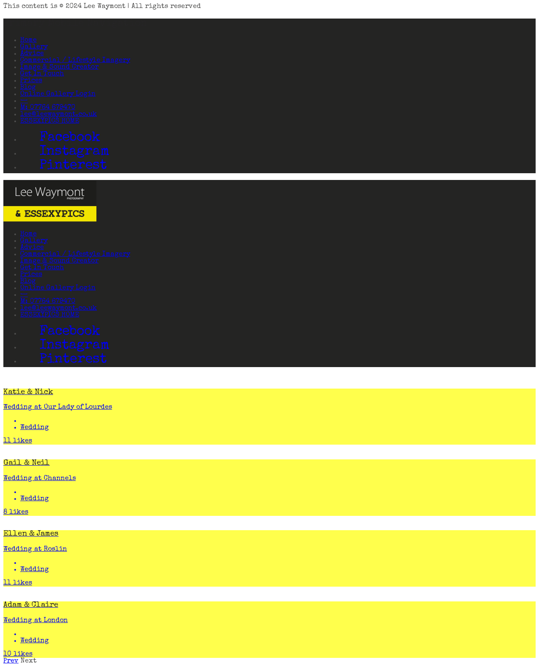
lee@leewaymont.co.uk (58, 114)
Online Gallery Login (58, 94)
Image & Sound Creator (59, 67)
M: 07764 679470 (47, 108)
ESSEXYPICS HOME (49, 121)
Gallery (34, 47)
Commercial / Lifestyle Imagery (75, 60)
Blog (28, 87)
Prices (31, 81)
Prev (11, 661)
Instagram (74, 152)
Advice (32, 54)
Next (29, 661)
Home (28, 40)
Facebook (70, 138)
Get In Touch (42, 74)
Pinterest (73, 166)
